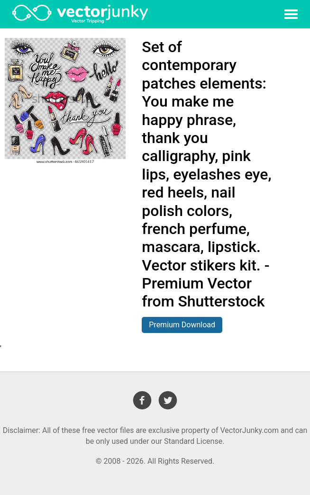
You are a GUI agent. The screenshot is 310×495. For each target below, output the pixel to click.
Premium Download (182, 324)
